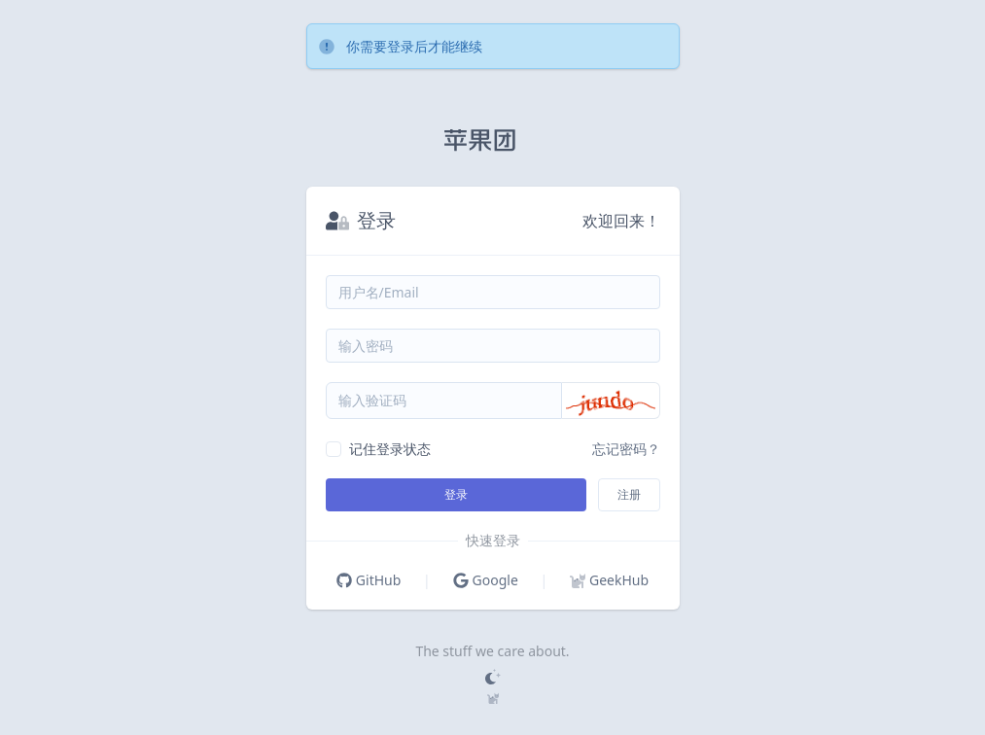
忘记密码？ (626, 448)
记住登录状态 (390, 448)
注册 (629, 494)
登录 (456, 494)
